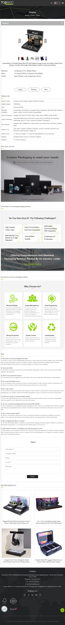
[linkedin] (32, 595)
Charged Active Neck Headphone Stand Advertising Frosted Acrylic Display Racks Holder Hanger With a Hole (16, 561)
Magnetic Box (18, 123)
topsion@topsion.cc (34, 584)
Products (33, 15)
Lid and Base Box (44, 123)
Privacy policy (43, 621)
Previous (34, 89)
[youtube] (36, 595)
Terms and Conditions (53, 621)
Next (46, 89)
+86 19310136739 (35, 579)
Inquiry (20, 89)
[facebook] (28, 595)
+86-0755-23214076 (34, 581)
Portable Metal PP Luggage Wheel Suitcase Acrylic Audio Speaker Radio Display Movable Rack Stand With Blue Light (48, 561)
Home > (28, 15)
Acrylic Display (23, 101)
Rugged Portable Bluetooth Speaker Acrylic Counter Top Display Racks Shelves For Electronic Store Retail (16, 522)
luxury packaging (43, 364)
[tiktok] (24, 595)
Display (38, 15)
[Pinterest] (40, 595)
